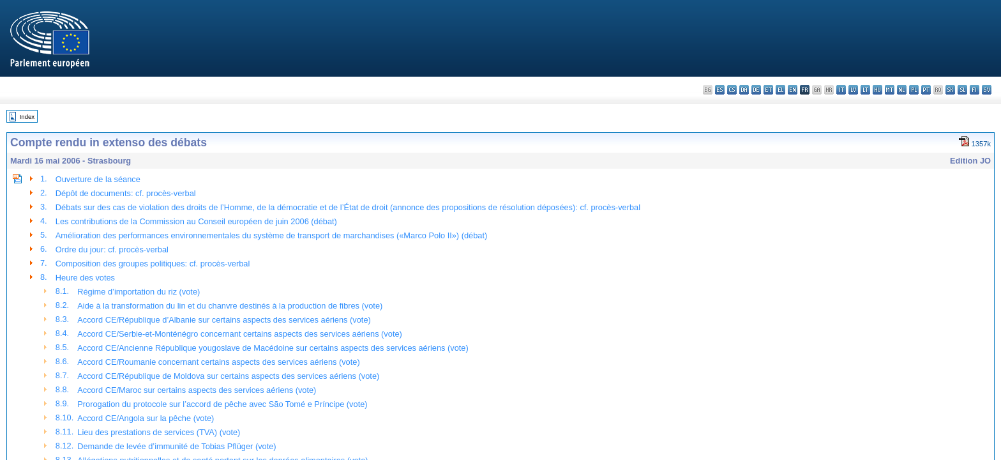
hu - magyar (877, 90)
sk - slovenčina (950, 90)
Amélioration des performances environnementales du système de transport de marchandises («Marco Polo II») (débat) (271, 235)
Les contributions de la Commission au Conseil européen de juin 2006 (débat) (196, 221)
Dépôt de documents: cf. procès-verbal (126, 193)
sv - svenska (986, 90)
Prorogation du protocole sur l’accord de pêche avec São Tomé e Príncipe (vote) (222, 404)
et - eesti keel (768, 90)
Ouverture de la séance (98, 179)
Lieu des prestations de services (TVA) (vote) (158, 432)
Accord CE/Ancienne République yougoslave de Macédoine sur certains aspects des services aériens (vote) (272, 348)
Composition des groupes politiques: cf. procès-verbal (153, 263)
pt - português (926, 90)
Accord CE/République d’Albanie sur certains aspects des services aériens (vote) (224, 320)
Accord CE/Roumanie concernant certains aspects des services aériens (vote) (218, 362)
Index (27, 116)
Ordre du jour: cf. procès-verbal (112, 249)
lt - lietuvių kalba (865, 90)
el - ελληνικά (780, 90)
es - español (720, 90)
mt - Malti (889, 90)
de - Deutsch (756, 90)
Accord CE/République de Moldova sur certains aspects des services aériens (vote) (228, 376)
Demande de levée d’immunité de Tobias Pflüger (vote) (176, 446)
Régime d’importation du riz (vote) (138, 291)
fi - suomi (974, 90)
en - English (792, 90)
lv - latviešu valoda (853, 90)
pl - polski (914, 90)
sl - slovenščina (962, 90)
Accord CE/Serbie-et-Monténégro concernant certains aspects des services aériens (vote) (239, 334)
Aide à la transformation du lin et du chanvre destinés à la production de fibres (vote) (229, 305)
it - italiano (841, 90)
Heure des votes (85, 277)
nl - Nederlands (902, 90)
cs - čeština (732, 90)
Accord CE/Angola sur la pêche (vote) (145, 418)
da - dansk (744, 90)
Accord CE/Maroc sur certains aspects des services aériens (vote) (196, 390)
